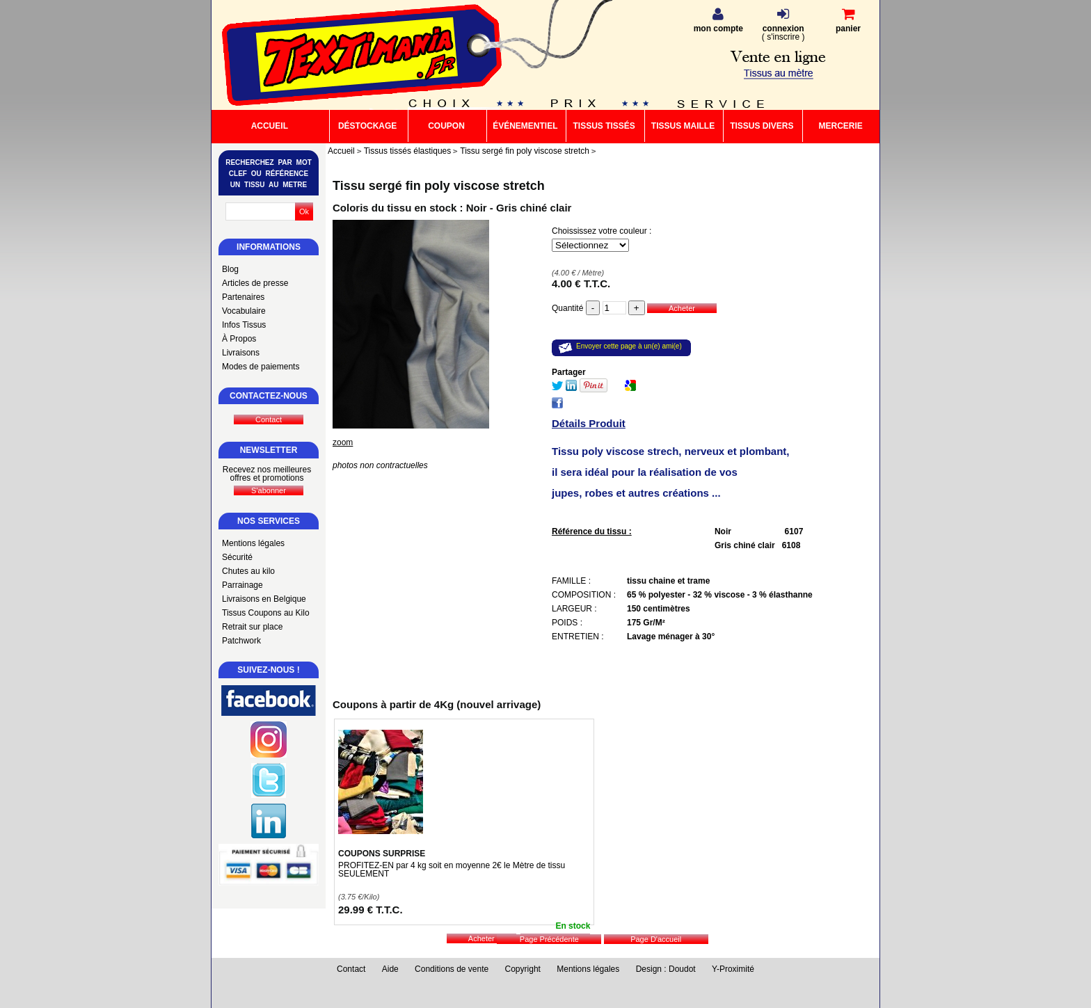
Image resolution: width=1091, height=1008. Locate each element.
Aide (390, 969)
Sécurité (237, 557)
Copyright (523, 969)
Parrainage (242, 585)
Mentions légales (253, 543)
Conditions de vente (451, 969)
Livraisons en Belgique (264, 599)
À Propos (239, 339)
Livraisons (241, 353)
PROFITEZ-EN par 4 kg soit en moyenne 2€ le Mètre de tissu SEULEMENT (451, 869)
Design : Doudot (666, 969)
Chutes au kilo (248, 571)
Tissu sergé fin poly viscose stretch (439, 186)
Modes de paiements (260, 366)
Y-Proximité (733, 969)
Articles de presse (255, 283)
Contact (351, 969)
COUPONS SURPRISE (381, 853)
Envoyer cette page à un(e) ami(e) (629, 346)
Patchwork (241, 641)
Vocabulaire (244, 311)
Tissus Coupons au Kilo (266, 613)
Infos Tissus (244, 325)
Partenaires (243, 297)
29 (370, 909)
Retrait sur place (252, 627)
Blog (230, 269)
